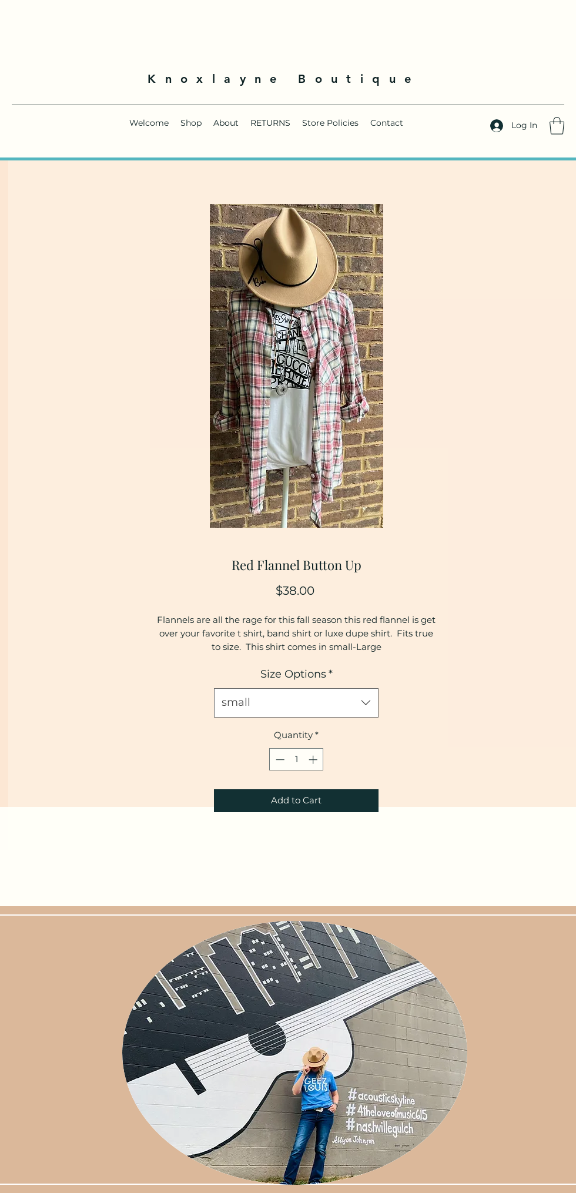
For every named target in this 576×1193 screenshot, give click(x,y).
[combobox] (296, 703)
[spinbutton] (296, 759)
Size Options (296, 674)
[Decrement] (279, 759)
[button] (557, 126)
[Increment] (314, 759)
